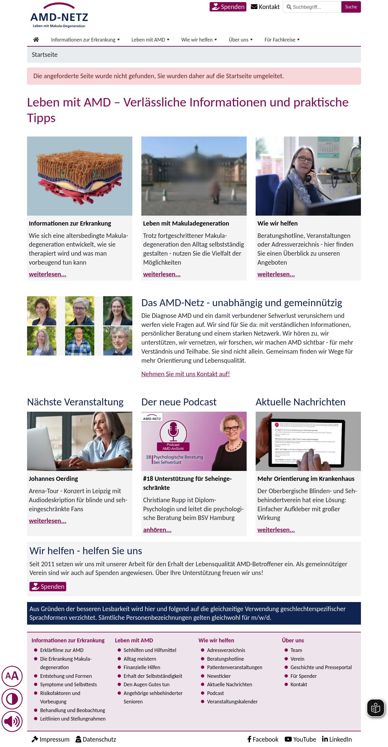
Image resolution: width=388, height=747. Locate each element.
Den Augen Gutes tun (146, 684)
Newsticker (219, 676)
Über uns (241, 39)
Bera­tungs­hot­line (225, 659)
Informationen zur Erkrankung (85, 39)
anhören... (157, 530)
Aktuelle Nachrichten (229, 684)
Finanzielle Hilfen (142, 667)
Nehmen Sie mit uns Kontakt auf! (185, 374)
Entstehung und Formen (66, 676)
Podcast (215, 693)
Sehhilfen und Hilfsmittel (150, 650)
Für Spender (304, 676)
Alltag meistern (140, 659)
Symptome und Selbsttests (68, 684)
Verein (297, 659)
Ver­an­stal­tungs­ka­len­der (232, 701)
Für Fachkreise (282, 39)
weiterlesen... (47, 274)
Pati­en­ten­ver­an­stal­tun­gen (234, 667)
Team (296, 650)
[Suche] (312, 7)
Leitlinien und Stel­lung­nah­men (73, 718)
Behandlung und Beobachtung (72, 710)
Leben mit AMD (150, 39)
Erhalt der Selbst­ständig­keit (153, 676)
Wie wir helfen (199, 39)
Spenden (228, 7)
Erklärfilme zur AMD (62, 650)
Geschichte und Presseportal (321, 667)
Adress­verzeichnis (226, 650)
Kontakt (299, 684)
